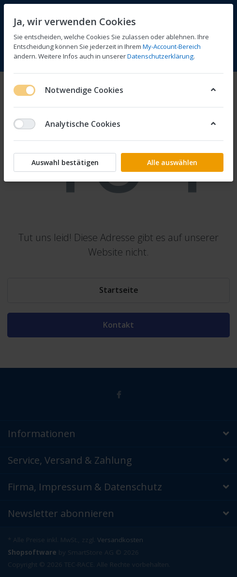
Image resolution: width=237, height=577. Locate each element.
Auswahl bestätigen (65, 162)
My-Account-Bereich (172, 46)
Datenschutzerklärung (160, 56)
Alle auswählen (172, 162)
